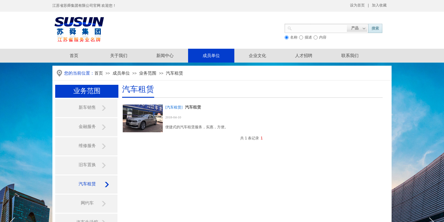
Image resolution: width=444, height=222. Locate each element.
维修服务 (87, 145)
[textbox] (319, 28)
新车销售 (87, 107)
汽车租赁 (174, 73)
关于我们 (118, 55)
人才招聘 (303, 55)
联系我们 (350, 55)
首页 (98, 73)
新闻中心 (165, 55)
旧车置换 (87, 164)
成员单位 (211, 55)
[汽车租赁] (174, 107)
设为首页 (357, 5)
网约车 (87, 203)
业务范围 (147, 73)
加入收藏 (379, 5)
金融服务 (87, 126)
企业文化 (257, 55)
